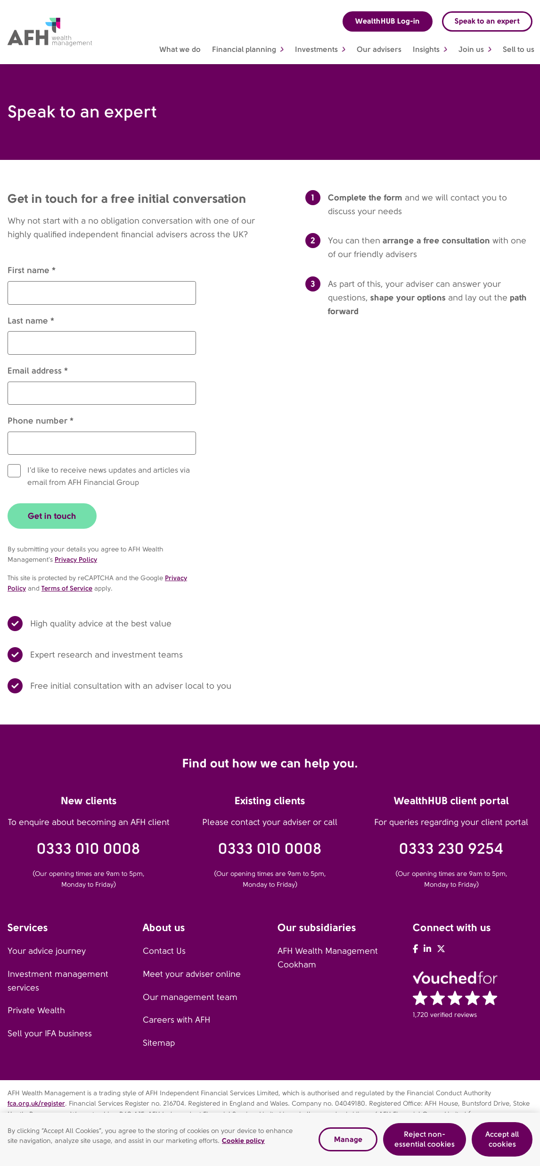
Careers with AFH (176, 1019)
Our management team (190, 997)
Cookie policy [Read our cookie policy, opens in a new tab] (243, 1141)
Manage (348, 1139)
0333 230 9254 (451, 849)
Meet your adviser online (192, 974)
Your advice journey (47, 951)
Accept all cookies (502, 1139)
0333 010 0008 (88, 849)
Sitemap (159, 1043)
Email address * (38, 370)
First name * (32, 270)
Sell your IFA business (50, 1033)
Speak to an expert (487, 21)
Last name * (31, 320)
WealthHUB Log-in (387, 21)
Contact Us (164, 951)
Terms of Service (66, 588)
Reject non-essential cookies (424, 1139)
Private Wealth (36, 1010)
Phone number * (41, 420)
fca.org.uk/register (36, 1103)
